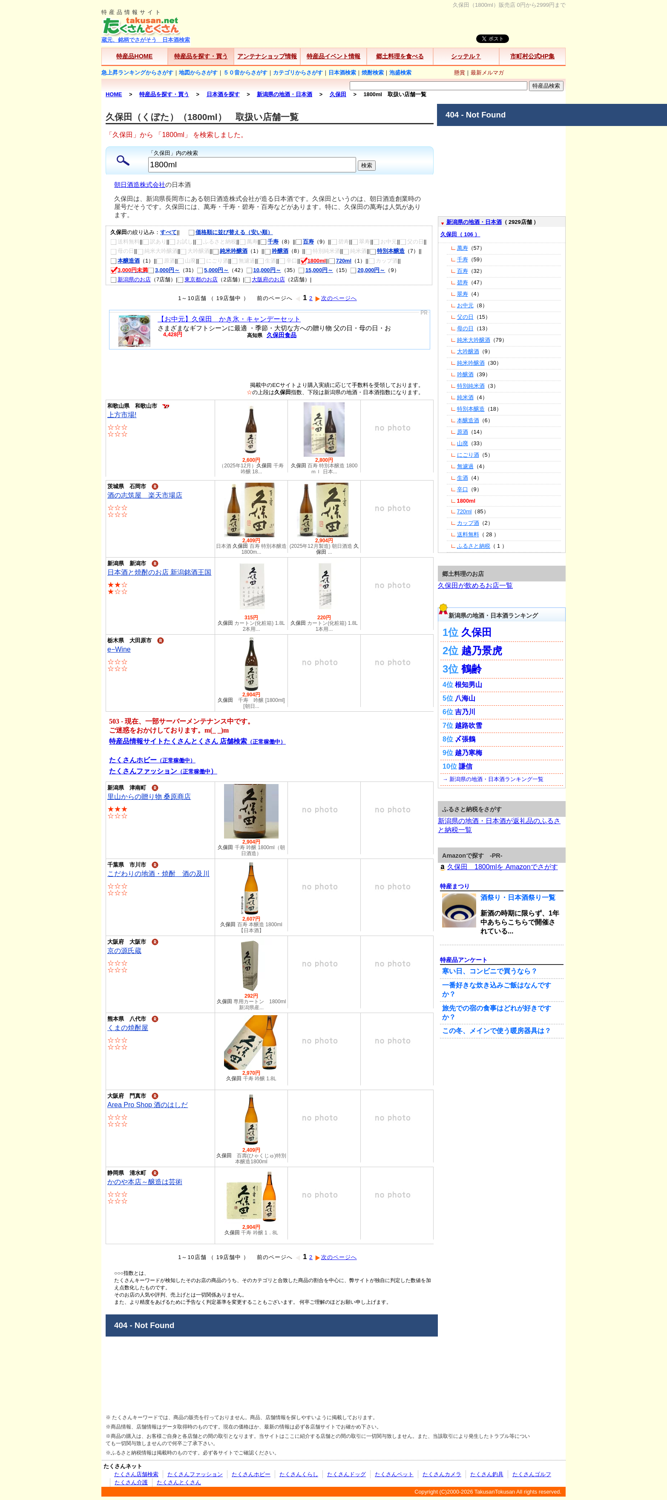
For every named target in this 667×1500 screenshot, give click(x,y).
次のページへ (336, 298)
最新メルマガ (487, 72)
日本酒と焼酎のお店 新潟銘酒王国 (159, 572)
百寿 (305, 241)
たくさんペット (394, 1474)
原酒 (462, 432)
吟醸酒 (276, 251)
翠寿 (462, 294)
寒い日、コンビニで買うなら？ (490, 971)
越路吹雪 (468, 725)
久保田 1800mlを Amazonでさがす (498, 866)
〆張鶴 (465, 739)
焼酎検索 (373, 72)
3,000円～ (164, 270)
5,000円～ (213, 270)
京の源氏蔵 (124, 950)
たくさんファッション (195, 1474)
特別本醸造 (387, 251)
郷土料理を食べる (400, 56)
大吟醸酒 (468, 351)
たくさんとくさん (179, 1482)
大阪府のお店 (264, 279)
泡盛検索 (400, 72)
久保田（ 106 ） (460, 234)
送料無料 (468, 534)
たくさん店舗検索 (136, 1474)
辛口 (462, 489)
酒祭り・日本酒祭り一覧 (517, 897)
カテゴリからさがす (298, 72)
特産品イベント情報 (333, 56)
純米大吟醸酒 (473, 340)
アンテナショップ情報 (267, 56)
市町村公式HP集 (532, 56)
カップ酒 (468, 523)
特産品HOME (134, 56)
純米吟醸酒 (230, 251)
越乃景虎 (481, 650)
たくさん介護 (131, 1482)
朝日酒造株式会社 (139, 184)
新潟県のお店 (130, 279)
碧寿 (462, 282)
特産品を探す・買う (201, 56)
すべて (168, 232)
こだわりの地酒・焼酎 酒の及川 (158, 873)
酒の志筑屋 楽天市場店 (144, 495)
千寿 (269, 241)
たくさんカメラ (442, 1474)
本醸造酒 (125, 261)
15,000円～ (315, 270)
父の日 (465, 317)
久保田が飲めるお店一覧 (475, 585)
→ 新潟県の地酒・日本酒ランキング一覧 (493, 779)
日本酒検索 (342, 72)
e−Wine (119, 649)
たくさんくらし (298, 1474)
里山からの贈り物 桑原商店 (149, 796)
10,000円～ (263, 270)
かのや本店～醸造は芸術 (144, 1181)
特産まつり (455, 886)
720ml (340, 261)
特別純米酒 (471, 386)
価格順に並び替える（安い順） (226, 232)
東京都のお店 (197, 279)
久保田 (476, 632)
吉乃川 (465, 712)
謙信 (465, 766)
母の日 (465, 328)
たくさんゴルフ (531, 1474)
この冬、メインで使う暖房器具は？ (496, 1030)
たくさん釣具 (486, 1474)
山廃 (462, 443)
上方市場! (121, 414)
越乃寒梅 (468, 752)
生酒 (462, 478)
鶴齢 (471, 669)
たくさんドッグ (346, 1474)
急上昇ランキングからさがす (137, 72)
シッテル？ (466, 56)
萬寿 (462, 248)
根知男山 (468, 684)
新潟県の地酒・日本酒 (474, 222)
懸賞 (459, 72)
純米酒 (465, 397)
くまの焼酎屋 (127, 1027)
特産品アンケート (464, 959)
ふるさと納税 (473, 546)
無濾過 (465, 466)
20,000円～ (367, 270)
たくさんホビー (251, 1474)
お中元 (465, 305)
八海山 (465, 698)
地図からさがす (198, 72)
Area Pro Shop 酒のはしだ (147, 1104)
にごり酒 (468, 455)
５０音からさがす (245, 72)
